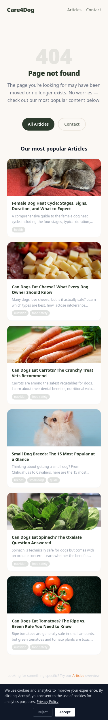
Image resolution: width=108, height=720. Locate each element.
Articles (74, 9)
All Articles (38, 124)
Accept (65, 712)
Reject (43, 712)
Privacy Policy (47, 701)
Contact (93, 9)
